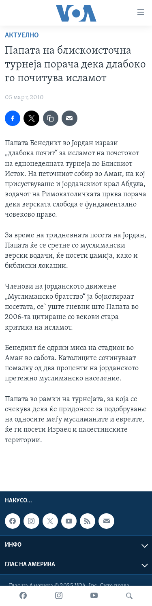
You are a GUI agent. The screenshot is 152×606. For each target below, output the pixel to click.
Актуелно (22, 35)
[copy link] (50, 118)
